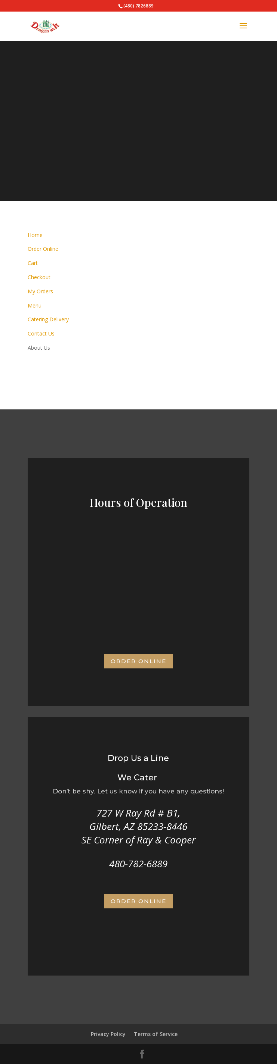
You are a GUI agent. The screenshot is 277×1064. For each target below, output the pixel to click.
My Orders (40, 291)
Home (35, 234)
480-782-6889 (138, 863)
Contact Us (41, 333)
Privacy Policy (108, 1034)
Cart (33, 262)
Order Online (43, 248)
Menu (34, 305)
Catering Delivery (48, 319)
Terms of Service (156, 1034)
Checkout (39, 277)
